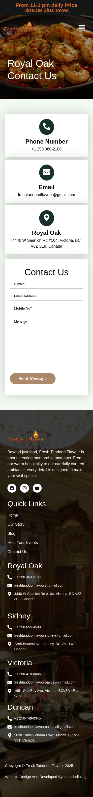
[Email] (46, 173)
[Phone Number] (46, 127)
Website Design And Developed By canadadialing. (46, 777)
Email (46, 187)
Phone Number (46, 141)
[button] (82, 26)
